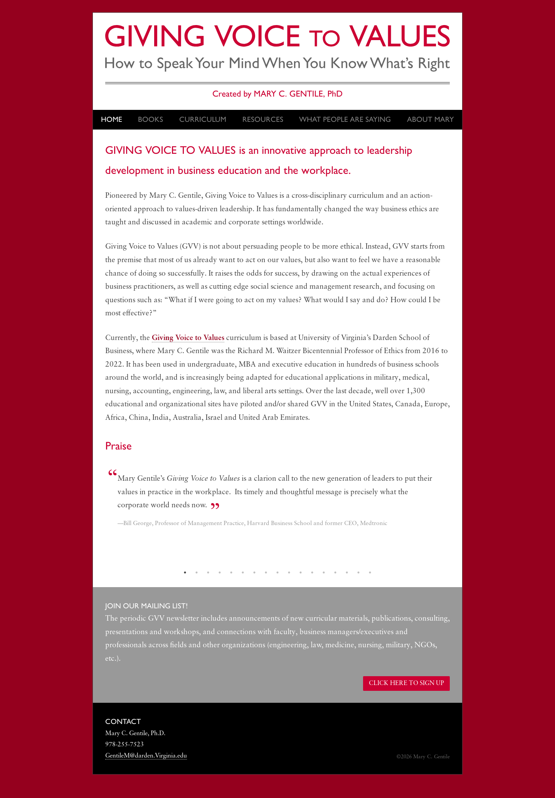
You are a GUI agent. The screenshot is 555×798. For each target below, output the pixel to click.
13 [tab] (324, 572)
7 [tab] (254, 572)
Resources (262, 119)
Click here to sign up (406, 683)
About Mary (430, 119)
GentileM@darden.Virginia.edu (146, 756)
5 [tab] (231, 572)
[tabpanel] (277, 501)
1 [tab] (185, 572)
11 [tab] (300, 572)
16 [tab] (358, 572)
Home (111, 119)
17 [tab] (370, 572)
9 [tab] (277, 572)
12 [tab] (312, 572)
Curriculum (202, 119)
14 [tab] (335, 572)
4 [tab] (220, 572)
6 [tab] (243, 572)
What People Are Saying (345, 119)
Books (150, 119)
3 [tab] (208, 572)
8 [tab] (266, 572)
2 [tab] (196, 572)
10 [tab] (289, 572)
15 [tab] (347, 572)
